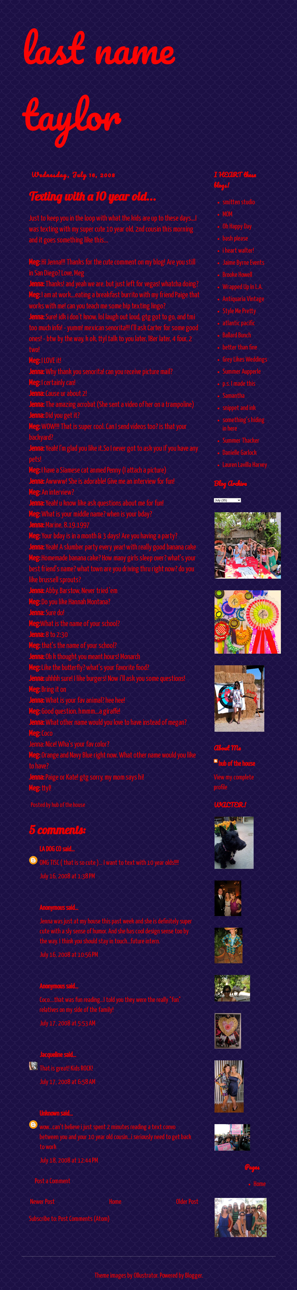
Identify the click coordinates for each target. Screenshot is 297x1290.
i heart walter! (238, 250)
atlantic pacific (239, 323)
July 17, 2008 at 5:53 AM (67, 1023)
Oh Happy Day (237, 226)
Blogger (193, 1275)
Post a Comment (52, 1181)
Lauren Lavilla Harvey (245, 465)
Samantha (234, 396)
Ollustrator (145, 1275)
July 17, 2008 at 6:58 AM (67, 1082)
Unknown (49, 1113)
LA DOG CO (50, 849)
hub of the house (237, 764)
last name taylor (98, 81)
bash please (235, 238)
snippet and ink (239, 408)
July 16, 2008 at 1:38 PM (67, 876)
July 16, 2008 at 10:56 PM (69, 955)
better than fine (240, 347)
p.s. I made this (239, 384)
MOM (227, 214)
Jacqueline (51, 1055)
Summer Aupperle (242, 371)
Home (115, 1202)
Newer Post (42, 1202)
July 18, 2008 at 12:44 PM (69, 1160)
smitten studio (239, 202)
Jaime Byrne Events (243, 263)
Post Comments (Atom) (84, 1219)
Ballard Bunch (237, 335)
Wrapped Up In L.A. (243, 287)
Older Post (187, 1202)
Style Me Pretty (239, 311)
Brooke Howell (237, 275)
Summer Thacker (241, 441)
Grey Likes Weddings (245, 359)
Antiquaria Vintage (243, 299)
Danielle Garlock (240, 453)
